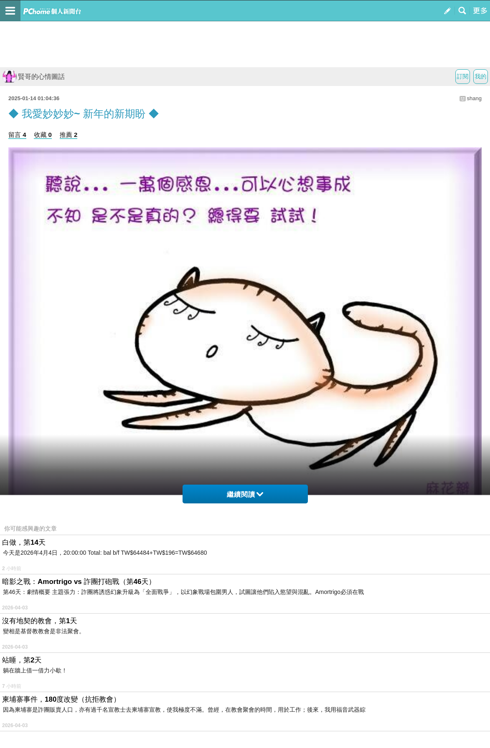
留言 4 (17, 134)
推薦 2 (69, 134)
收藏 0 (43, 134)
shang (474, 98)
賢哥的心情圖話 (33, 76)
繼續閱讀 (245, 494)
